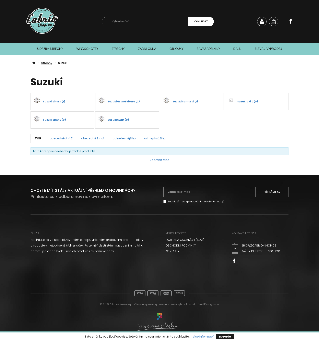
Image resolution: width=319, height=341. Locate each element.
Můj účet (262, 21)
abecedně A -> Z (61, 138)
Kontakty (172, 251)
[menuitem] (193, 240)
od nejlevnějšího (124, 138)
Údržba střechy (50, 48)
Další (237, 48)
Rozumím (225, 336)
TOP (38, 138)
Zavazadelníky (208, 48)
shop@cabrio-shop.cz (258, 245)
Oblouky (176, 48)
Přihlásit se (272, 192)
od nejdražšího (155, 138)
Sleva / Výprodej (268, 48)
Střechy (118, 48)
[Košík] (273, 21)
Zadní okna (147, 48)
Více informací (203, 337)
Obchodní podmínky (180, 245)
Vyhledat (201, 21)
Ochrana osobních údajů (184, 240)
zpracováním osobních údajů (205, 201)
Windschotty (87, 48)
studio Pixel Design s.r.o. (204, 304)
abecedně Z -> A (92, 138)
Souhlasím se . (196, 201)
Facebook (290, 21)
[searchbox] (145, 21)
